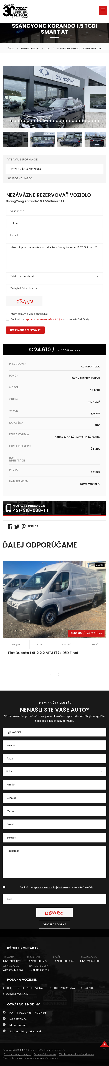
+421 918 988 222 (37, 961)
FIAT (8, 988)
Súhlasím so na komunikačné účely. (50, 319)
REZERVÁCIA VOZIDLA (26, 169)
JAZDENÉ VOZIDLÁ (17, 994)
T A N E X (24, 1050)
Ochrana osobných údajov (17, 1054)
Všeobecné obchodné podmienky (76, 1054)
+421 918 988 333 (39, 970)
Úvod (11, 49)
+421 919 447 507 (13, 970)
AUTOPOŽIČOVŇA (64, 988)
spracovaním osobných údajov (44, 319)
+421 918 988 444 (63, 961)
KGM (48, 49)
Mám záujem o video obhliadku (29, 314)
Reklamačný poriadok (45, 1054)
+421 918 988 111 (12, 961)
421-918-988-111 (30, 510)
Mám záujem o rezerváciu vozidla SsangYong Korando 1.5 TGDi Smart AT (54, 256)
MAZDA (89, 988)
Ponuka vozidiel (30, 49)
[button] (54, 276)
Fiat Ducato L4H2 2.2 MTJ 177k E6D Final (43, 652)
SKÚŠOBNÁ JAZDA (20, 178)
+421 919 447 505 (90, 961)
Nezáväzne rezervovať (25, 330)
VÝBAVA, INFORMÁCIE (22, 159)
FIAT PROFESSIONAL (32, 988)
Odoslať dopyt (54, 924)
